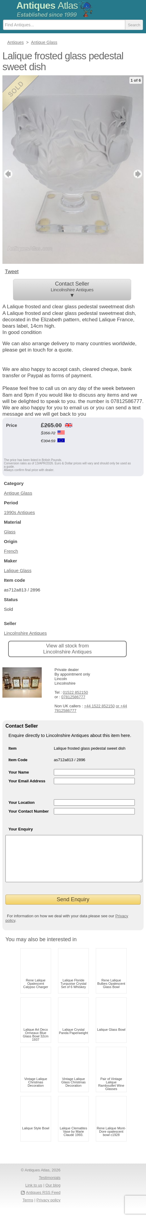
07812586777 (73, 697)
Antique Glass (18, 493)
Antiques (47, 5)
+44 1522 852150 (99, 706)
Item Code (18, 760)
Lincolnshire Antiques (25, 633)
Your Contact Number (28, 811)
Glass (9, 531)
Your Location (21, 802)
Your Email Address (26, 781)
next (139, 174)
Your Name (18, 772)
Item (12, 748)
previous (7, 174)
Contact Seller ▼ (72, 289)
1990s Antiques (19, 512)
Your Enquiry (20, 829)
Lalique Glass (17, 570)
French (11, 551)
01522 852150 (75, 692)
